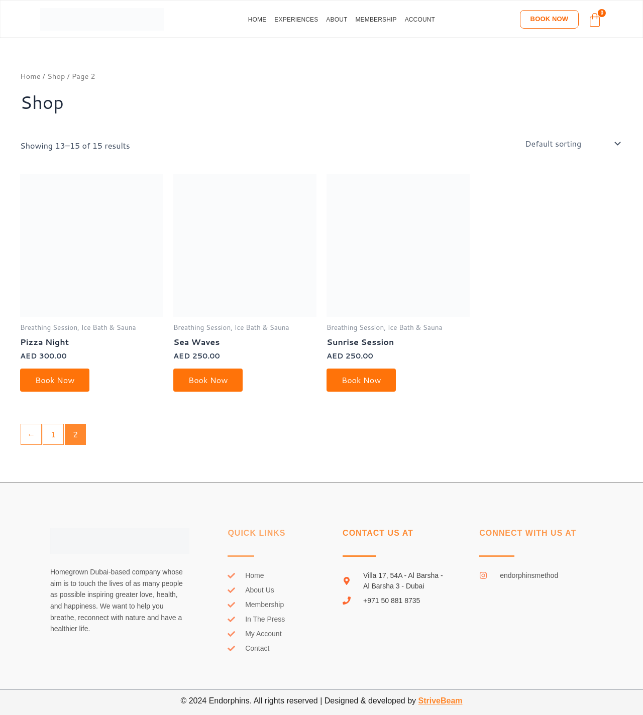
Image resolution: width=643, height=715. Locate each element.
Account (420, 19)
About (336, 19)
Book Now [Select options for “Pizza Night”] (54, 380)
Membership (375, 19)
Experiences (296, 19)
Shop (56, 76)
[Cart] (594, 20)
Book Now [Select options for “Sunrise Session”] (361, 380)
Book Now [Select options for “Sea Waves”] (208, 380)
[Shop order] (572, 144)
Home (257, 19)
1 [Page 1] (53, 434)
